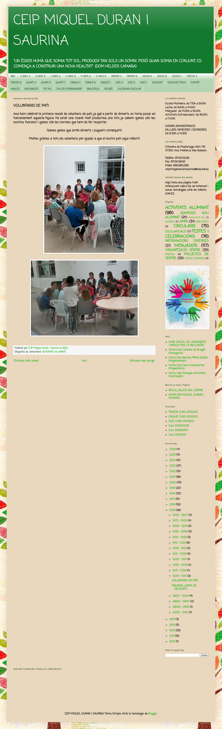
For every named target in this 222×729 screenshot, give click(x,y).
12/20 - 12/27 (180, 515)
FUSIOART (157, 83)
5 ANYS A (86, 76)
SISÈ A (119, 83)
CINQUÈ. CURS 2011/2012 (183, 417)
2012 (172, 631)
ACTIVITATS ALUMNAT (54, 352)
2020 (173, 483)
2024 (172, 460)
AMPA (183, 221)
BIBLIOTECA (93, 89)
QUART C (60, 83)
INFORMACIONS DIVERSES (187, 240)
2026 (173, 449)
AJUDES (169, 222)
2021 (172, 477)
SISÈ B (131, 83)
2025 (172, 455)
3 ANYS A (25, 76)
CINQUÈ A (75, 83)
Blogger (152, 714)
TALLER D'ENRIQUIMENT (69, 89)
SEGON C (177, 76)
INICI (13, 76)
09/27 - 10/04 (181, 596)
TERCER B (16, 83)
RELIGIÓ (108, 89)
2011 (172, 636)
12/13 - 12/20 (180, 521)
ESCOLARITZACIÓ (175, 232)
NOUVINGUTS (31, 89)
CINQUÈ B (90, 83)
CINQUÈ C (106, 83)
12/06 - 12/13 (180, 526)
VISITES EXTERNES (195, 258)
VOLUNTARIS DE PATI (185, 581)
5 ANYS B (101, 76)
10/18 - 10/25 (180, 565)
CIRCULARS (184, 226)
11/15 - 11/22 (179, 543)
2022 (172, 471)
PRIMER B (132, 76)
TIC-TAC (47, 89)
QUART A (31, 83)
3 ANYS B (40, 76)
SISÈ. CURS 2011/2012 (181, 421)
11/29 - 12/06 (180, 532)
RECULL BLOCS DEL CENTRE (186, 390)
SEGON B (162, 76)
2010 (172, 642)
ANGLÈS (15, 89)
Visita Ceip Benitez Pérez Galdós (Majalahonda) (188, 359)
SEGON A (147, 76)
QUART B (46, 83)
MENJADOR (185, 245)
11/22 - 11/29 (180, 537)
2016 (172, 505)
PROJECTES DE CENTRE (187, 256)
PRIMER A (116, 76)
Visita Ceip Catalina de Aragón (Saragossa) (187, 351)
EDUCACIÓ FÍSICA (177, 83)
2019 (172, 488)
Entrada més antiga (142, 361)
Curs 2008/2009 (179, 426)
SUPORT (195, 83)
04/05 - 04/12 (181, 613)
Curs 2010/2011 (177, 435)
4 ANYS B (71, 76)
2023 (172, 466)
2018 (172, 494)
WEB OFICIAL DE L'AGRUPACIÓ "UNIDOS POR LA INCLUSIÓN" (187, 343)
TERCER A (192, 76)
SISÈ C (143, 83)
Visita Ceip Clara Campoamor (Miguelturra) (187, 367)
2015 (172, 510)
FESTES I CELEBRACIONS (187, 234)
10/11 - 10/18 (180, 571)
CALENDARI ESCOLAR (129, 89)
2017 (172, 499)
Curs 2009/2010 (178, 430)
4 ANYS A (55, 76)
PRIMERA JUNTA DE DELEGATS (184, 587)
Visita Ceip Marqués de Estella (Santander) (187, 374)
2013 (172, 625)
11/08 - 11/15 (180, 548)
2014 (172, 619)
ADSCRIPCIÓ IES (197, 217)
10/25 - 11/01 (180, 559)
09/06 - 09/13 (181, 607)
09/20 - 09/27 (181, 602)
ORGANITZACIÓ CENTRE (182, 250)
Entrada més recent (26, 361)
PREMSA (170, 254)
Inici (84, 361)
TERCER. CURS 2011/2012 (183, 412)
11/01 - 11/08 (180, 554)
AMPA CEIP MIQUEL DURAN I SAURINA (186, 396)
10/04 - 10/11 (180, 576)
